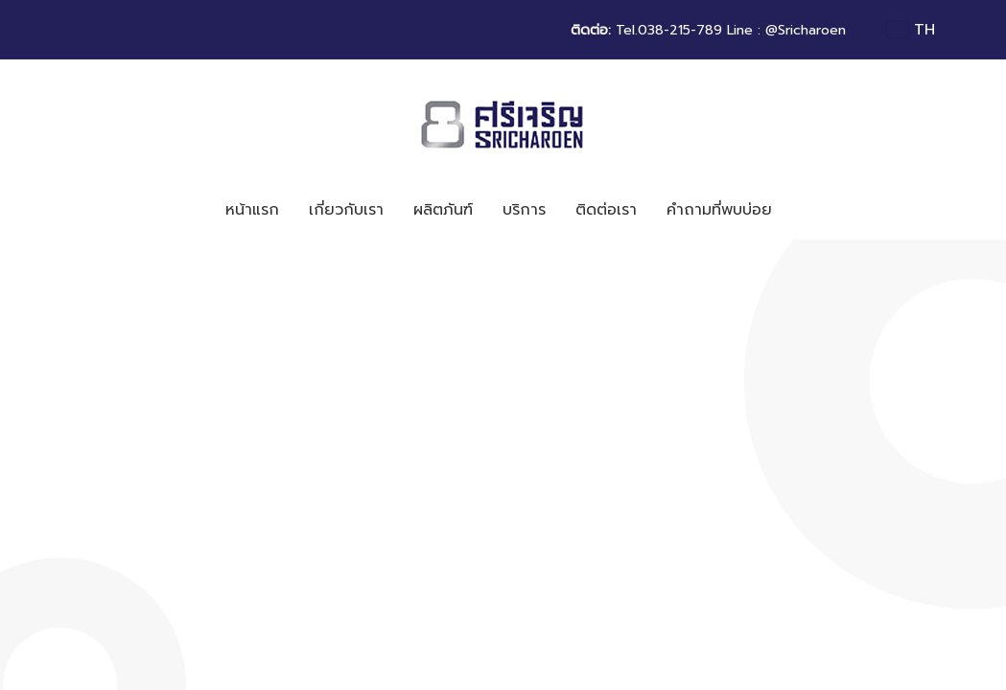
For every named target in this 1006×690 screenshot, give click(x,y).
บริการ (524, 209)
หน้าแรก (252, 209)
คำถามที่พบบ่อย (719, 209)
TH (910, 29)
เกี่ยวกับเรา (346, 209)
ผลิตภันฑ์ (443, 209)
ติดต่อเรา (606, 209)
